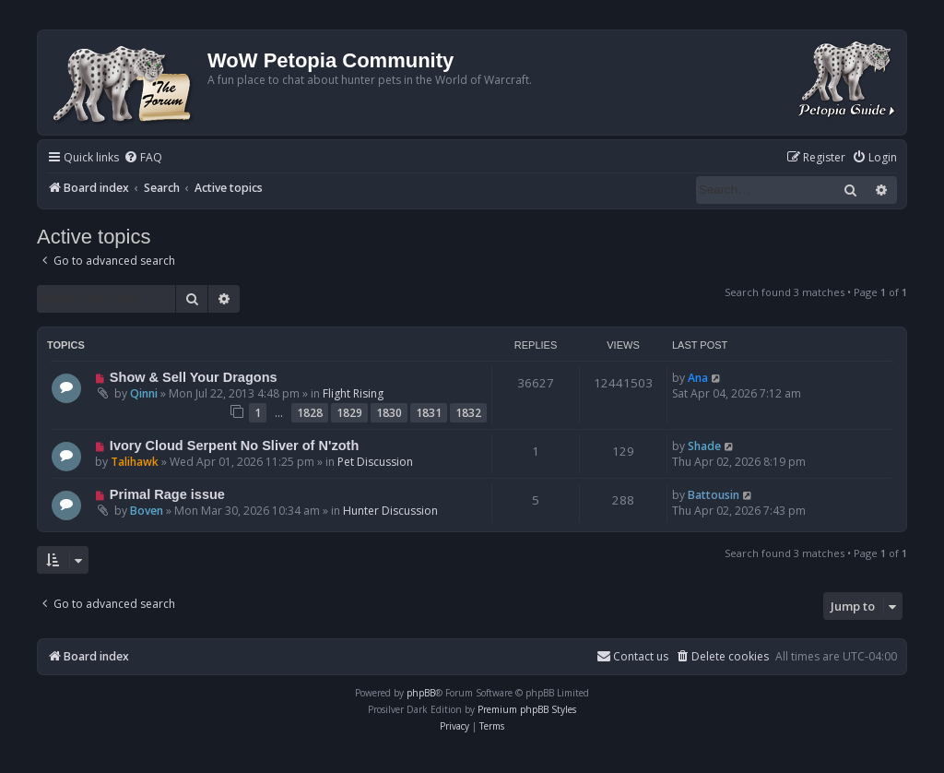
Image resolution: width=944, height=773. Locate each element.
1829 (349, 413)
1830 (389, 413)
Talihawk (135, 462)
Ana (698, 378)
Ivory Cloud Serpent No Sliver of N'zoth (234, 445)
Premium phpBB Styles (527, 709)
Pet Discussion (375, 462)
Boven (146, 510)
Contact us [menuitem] (632, 656)
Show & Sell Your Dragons (193, 377)
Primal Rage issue (167, 494)
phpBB (421, 692)
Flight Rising (353, 393)
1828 (310, 413)
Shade (704, 446)
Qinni (144, 393)
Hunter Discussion (390, 510)
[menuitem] (143, 158)
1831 (429, 413)
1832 (468, 413)
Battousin (713, 495)
